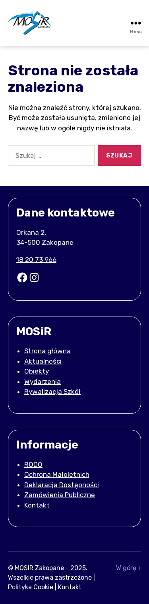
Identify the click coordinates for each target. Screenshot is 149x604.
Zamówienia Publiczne (59, 495)
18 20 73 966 (36, 260)
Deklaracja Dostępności (61, 485)
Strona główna (47, 351)
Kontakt (37, 505)
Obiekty (36, 371)
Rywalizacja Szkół (52, 391)
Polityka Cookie (30, 587)
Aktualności (43, 361)
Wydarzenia (42, 382)
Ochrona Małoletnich (56, 474)
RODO (33, 464)
